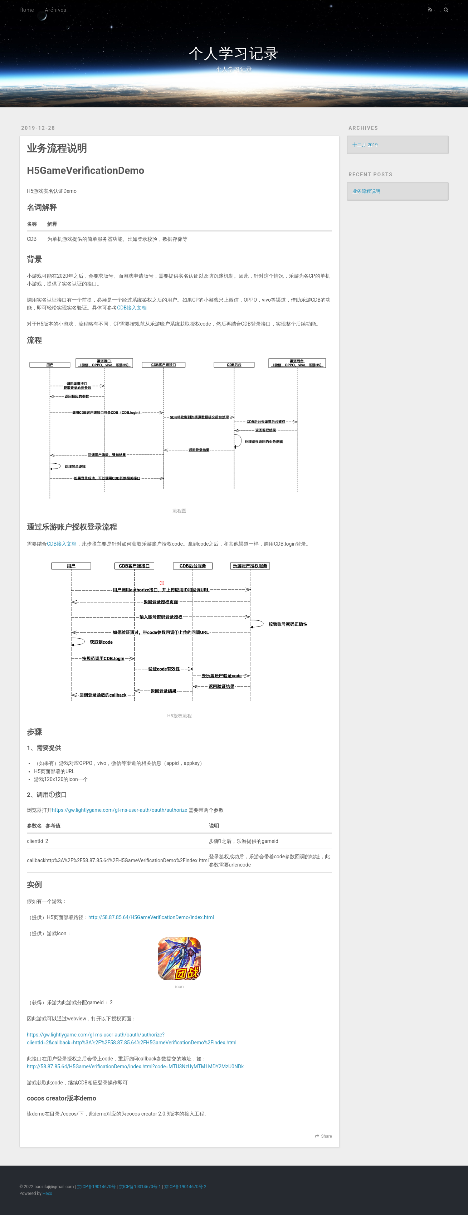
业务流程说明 (57, 148)
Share (326, 1136)
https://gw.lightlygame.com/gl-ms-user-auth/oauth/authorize (119, 810)
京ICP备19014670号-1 (140, 1186)
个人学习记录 (234, 53)
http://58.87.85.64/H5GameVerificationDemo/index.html (151, 917)
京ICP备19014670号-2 (185, 1186)
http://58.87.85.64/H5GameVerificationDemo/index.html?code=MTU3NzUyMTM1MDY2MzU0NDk (135, 1066)
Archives (56, 10)
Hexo (47, 1193)
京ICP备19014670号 (96, 1186)
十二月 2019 (364, 144)
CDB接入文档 (132, 308)
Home (26, 10)
